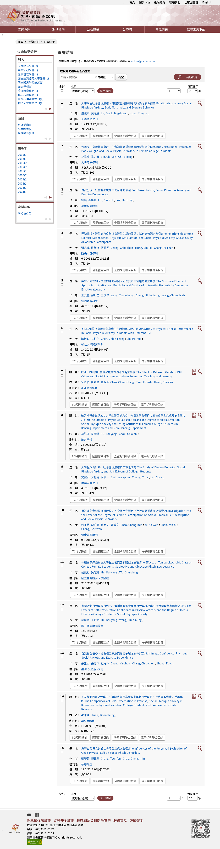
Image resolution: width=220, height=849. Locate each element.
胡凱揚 (85, 434)
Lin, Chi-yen (108, 157)
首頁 (132, 2)
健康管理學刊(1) (28, 74)
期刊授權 (58, 29)
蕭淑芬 (105, 382)
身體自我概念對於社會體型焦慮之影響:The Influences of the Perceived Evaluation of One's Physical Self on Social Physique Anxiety (134, 750)
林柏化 (95, 339)
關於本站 (144, 2)
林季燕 (85, 157)
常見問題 (161, 29)
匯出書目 (105, 91)
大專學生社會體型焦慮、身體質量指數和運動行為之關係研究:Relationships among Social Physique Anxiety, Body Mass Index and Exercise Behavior (136, 105)
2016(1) (23, 159)
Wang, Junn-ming (130, 620)
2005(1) (23, 187)
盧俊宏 (85, 113)
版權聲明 (136, 820)
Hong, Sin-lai (143, 248)
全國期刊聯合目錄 (125, 136)
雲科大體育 (88, 721)
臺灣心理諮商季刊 (92, 669)
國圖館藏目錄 (101, 136)
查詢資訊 (24, 29)
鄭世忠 (95, 295)
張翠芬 (85, 758)
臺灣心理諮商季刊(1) (30, 99)
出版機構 (93, 29)
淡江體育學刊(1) (28, 91)
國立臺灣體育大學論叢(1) (33, 78)
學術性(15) (24, 213)
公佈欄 (127, 29)
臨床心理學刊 (89, 253)
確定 (121, 77)
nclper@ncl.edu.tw (143, 61)
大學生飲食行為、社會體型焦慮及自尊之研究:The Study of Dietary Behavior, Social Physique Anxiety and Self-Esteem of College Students (133, 469)
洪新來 (95, 248)
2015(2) (23, 163)
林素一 (105, 477)
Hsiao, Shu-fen (163, 382)
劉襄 (84, 200)
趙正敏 (85, 525)
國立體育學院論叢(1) (30, 82)
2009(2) (23, 179)
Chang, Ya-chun (163, 248)
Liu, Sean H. (105, 200)
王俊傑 (105, 295)
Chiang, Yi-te (140, 477)
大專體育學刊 (89, 119)
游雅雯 (95, 525)
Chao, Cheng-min (131, 525)
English (206, 2)
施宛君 (85, 477)
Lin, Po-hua (134, 339)
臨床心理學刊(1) (28, 95)
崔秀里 (95, 382)
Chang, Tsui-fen (111, 758)
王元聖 (85, 295)
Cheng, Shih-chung (148, 295)
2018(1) (23, 154)
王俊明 (95, 620)
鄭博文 (115, 525)
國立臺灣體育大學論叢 (95, 578)
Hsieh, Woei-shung (103, 715)
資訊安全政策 (63, 820)
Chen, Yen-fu (169, 525)
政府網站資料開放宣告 (93, 820)
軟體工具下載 (196, 29)
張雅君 (105, 248)
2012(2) (23, 167)
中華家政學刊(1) (28, 70)
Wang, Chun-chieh (173, 295)
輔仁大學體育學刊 (92, 344)
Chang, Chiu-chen (122, 248)
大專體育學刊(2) (28, 66)
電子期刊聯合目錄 (152, 136)
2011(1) (23, 171)
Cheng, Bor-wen (91, 529)
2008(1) (23, 183)
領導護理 (86, 764)
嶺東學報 (86, 439)
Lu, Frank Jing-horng (114, 113)
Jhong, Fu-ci (165, 663)
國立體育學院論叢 (92, 626)
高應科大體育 (89, 206)
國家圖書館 (191, 2)
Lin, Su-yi (156, 477)
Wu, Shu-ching (128, 572)
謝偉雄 (85, 715)
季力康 (95, 157)
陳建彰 (85, 339)
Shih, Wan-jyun (120, 477)
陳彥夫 (105, 525)
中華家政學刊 (89, 483)
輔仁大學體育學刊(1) (30, 103)
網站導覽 (159, 2)
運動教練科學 (89, 301)
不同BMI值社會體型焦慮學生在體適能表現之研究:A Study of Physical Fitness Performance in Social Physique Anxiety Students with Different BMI (137, 331)
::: (124, 2)
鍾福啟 (105, 663)
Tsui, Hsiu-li (144, 382)
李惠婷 (92, 200)
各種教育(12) (26, 133)
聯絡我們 (174, 2)
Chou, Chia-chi (128, 434)
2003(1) (23, 192)
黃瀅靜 (95, 113)
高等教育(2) (25, 129)
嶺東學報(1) (25, 86)
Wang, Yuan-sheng (122, 295)
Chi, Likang (125, 157)
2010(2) (23, 175)
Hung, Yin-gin (138, 113)
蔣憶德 (95, 477)
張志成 (85, 248)
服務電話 (120, 820)
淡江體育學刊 (89, 388)
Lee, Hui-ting (124, 200)
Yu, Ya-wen (151, 525)
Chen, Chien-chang (112, 339)
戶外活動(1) (25, 125)
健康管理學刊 (89, 535)
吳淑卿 (95, 572)
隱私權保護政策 (39, 820)
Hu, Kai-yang (109, 434)
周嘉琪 (95, 434)
